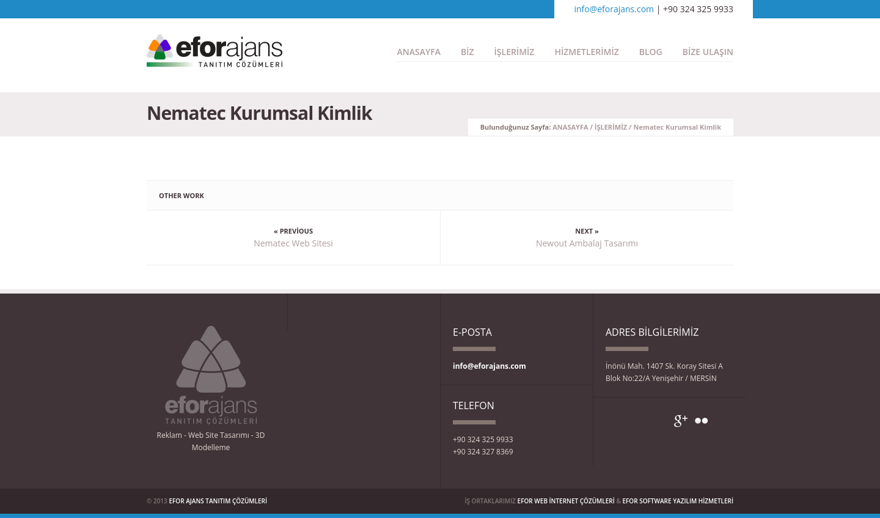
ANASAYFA (419, 51)
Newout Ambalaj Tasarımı (587, 243)
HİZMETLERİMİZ (586, 51)
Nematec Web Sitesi (293, 243)
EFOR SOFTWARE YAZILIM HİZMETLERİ (677, 501)
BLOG (650, 51)
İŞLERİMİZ (514, 51)
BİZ (467, 51)
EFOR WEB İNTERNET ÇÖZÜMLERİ (566, 501)
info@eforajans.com (614, 9)
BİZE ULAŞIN (708, 51)
